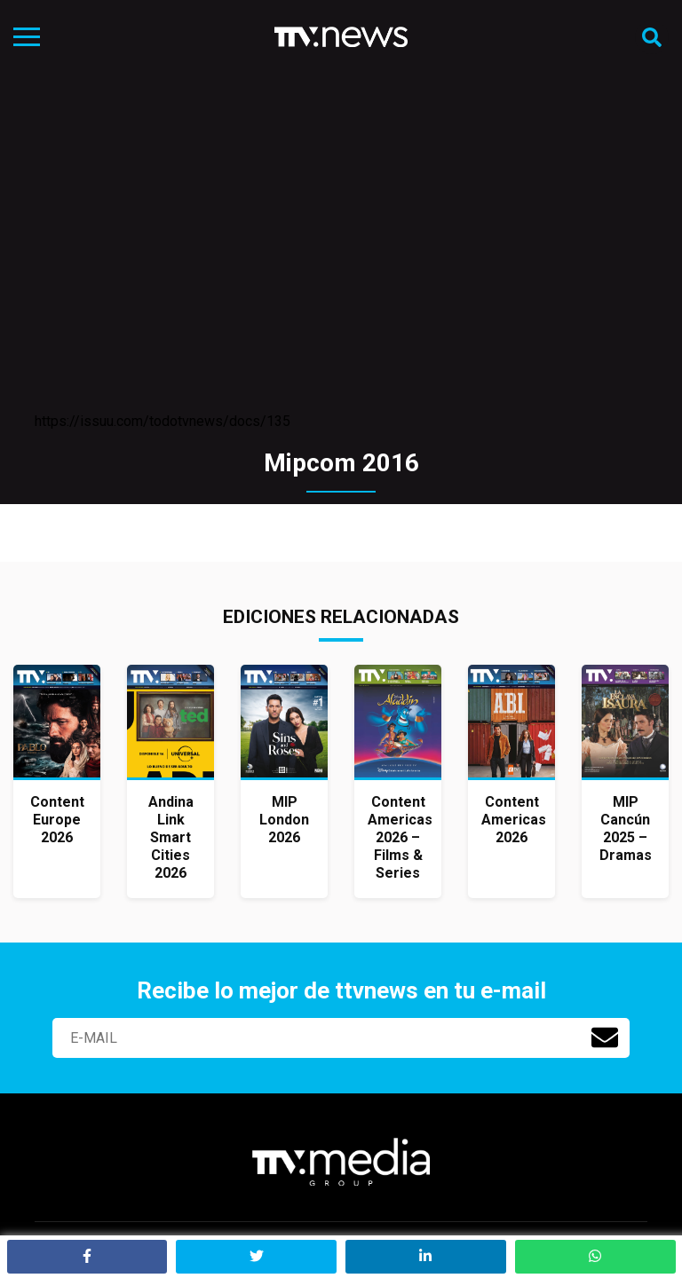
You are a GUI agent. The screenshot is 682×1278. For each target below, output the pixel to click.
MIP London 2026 (284, 819)
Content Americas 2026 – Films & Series (400, 837)
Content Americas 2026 (513, 819)
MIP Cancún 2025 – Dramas (625, 828)
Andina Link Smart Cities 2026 (171, 837)
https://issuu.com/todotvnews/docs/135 (162, 421)
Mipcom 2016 (341, 462)
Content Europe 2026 (57, 819)
